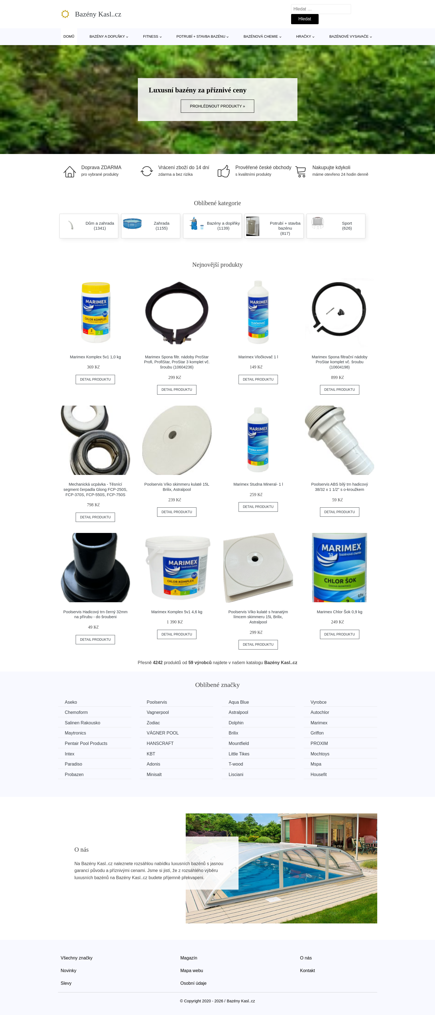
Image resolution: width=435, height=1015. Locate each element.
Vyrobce (319, 702)
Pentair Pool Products (86, 743)
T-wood (236, 764)
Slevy (66, 983)
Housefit (319, 774)
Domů (69, 36)
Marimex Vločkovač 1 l (258, 357)
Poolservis (157, 702)
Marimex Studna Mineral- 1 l (258, 484)
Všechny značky (77, 958)
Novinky (68, 970)
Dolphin (236, 722)
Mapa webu (191, 970)
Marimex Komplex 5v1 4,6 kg (177, 612)
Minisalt (154, 774)
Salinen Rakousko (82, 722)
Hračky (303, 36)
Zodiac (153, 722)
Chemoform (76, 712)
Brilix (233, 733)
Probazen (74, 774)
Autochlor (320, 712)
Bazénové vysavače (349, 36)
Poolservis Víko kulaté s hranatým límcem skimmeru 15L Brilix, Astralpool (258, 617)
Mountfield (239, 743)
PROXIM (319, 743)
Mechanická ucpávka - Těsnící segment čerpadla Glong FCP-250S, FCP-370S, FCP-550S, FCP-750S (95, 489)
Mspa (316, 764)
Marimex (319, 722)
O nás (306, 958)
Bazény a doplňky (107, 36)
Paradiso (73, 764)
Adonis (153, 764)
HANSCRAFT (160, 743)
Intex (70, 754)
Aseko (71, 702)
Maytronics (75, 733)
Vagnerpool (158, 712)
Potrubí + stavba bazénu (200, 36)
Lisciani (236, 774)
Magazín (188, 958)
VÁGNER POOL (163, 733)
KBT (151, 754)
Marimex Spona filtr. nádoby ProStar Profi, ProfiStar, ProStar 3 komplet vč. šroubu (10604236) (176, 362)
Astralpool (238, 712)
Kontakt (307, 970)
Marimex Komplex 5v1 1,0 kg (95, 357)
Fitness (150, 36)
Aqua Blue (239, 702)
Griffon (317, 733)
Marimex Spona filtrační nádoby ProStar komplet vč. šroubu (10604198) (339, 362)
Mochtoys (320, 754)
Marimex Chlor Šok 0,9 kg (339, 612)
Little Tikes (239, 754)
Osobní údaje (193, 983)
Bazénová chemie (261, 36)
